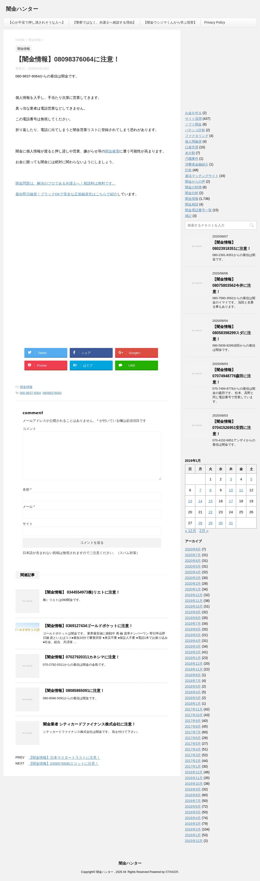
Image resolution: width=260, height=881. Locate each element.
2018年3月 (193, 698)
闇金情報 (26, 387)
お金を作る (193, 113)
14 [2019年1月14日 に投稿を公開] (200, 501)
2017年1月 (193, 766)
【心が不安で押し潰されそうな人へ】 (36, 22)
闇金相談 (191, 204)
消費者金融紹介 (196, 164)
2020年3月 (193, 578)
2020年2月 (193, 583)
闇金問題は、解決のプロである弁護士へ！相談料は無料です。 (66, 183)
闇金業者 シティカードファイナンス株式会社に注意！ (89, 724)
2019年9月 (193, 612)
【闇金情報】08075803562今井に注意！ (231, 285)
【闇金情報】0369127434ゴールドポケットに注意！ (88, 626)
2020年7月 (193, 555)
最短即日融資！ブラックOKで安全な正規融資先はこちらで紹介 (66, 194)
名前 (27, 489)
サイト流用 (193, 119)
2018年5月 (193, 686)
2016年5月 (193, 812)
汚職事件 (191, 159)
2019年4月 (193, 641)
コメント (29, 429)
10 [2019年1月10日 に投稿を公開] (231, 490)
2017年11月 (194, 709)
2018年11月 (194, 669)
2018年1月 (193, 703)
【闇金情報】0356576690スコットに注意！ (64, 763)
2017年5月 (193, 743)
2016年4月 (193, 818)
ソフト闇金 (193, 124)
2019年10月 (194, 606)
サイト (28, 524)
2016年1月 (193, 835)
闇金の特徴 (193, 187)
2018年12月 (194, 663)
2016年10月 (194, 783)
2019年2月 (193, 652)
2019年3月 (193, 646)
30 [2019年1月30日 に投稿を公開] (221, 523)
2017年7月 (193, 732)
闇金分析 (191, 193)
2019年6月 (193, 629)
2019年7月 (193, 623)
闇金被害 (112, 151)
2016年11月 (194, 778)
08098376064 (52, 393)
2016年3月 (193, 824)
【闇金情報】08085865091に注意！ (74, 691)
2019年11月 (194, 601)
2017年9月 (193, 721)
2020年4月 (193, 572)
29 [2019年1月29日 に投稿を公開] (210, 523)
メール (29, 506)
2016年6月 (193, 806)
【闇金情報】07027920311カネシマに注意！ (81, 657)
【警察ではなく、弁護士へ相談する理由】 (104, 22)
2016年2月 (193, 829)
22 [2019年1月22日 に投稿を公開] (210, 512)
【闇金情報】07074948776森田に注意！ (231, 376)
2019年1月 (193, 658)
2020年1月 (193, 589)
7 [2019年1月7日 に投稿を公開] (200, 490)
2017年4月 (193, 749)
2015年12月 (194, 841)
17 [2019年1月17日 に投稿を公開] (231, 501)
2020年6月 (193, 561)
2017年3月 (193, 755)
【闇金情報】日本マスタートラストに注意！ (64, 757)
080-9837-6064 (30, 393)
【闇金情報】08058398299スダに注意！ (231, 333)
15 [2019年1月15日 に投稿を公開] (210, 501)
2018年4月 (193, 692)
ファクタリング (196, 136)
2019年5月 (193, 635)
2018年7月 (193, 681)
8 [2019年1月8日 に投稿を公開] (211, 490)
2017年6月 (193, 738)
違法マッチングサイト (201, 176)
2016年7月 (193, 801)
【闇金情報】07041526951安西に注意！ (231, 427)
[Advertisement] (51, 231)
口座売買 (191, 147)
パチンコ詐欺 (195, 130)
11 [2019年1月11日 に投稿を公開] (241, 490)
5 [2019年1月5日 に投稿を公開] (251, 479)
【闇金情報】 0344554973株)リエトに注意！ (81, 592)
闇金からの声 (195, 181)
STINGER (171, 872)
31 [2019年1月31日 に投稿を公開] (231, 523)
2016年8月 (193, 795)
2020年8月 (193, 549)
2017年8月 (193, 726)
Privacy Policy (214, 22)
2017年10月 (194, 715)
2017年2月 (193, 761)
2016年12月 (194, 772)
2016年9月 (193, 789)
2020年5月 (193, 566)
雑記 (188, 216)
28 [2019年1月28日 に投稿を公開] (200, 523)
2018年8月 (193, 675)
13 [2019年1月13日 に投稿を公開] (190, 501)
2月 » (203, 531)
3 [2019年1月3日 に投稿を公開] (231, 479)
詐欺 (188, 170)
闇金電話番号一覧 (198, 210)
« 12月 (190, 531)
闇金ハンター (22, 9)
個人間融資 (193, 141)
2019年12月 (194, 595)
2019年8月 (193, 618)
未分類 (190, 153)
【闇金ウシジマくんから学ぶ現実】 (170, 22)
